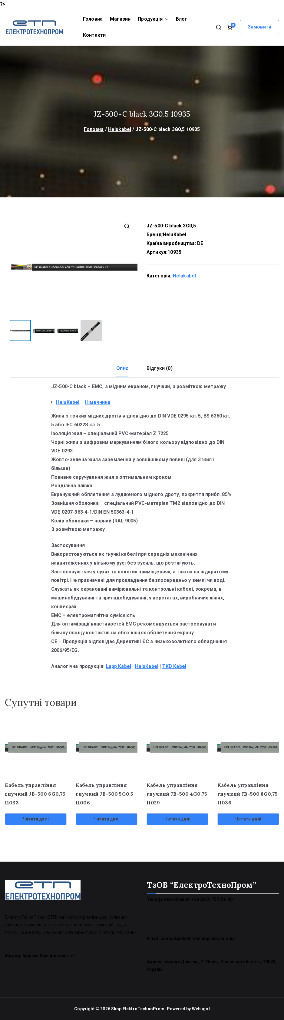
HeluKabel (174, 234)
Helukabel (119, 129)
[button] (166, 19)
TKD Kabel (174, 666)
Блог (181, 19)
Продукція (153, 19)
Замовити (259, 27)
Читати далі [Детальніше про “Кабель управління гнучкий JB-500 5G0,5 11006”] (107, 818)
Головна (93, 19)
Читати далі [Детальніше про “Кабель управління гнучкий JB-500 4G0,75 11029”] (177, 818)
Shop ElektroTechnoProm (138, 1008)
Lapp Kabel (118, 666)
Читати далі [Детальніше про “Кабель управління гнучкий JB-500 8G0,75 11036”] (248, 818)
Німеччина (97, 402)
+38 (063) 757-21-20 (212, 899)
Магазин (120, 19)
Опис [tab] (122, 368)
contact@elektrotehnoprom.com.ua (197, 938)
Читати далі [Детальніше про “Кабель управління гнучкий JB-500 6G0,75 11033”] (36, 818)
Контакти (94, 35)
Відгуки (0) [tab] (160, 368)
